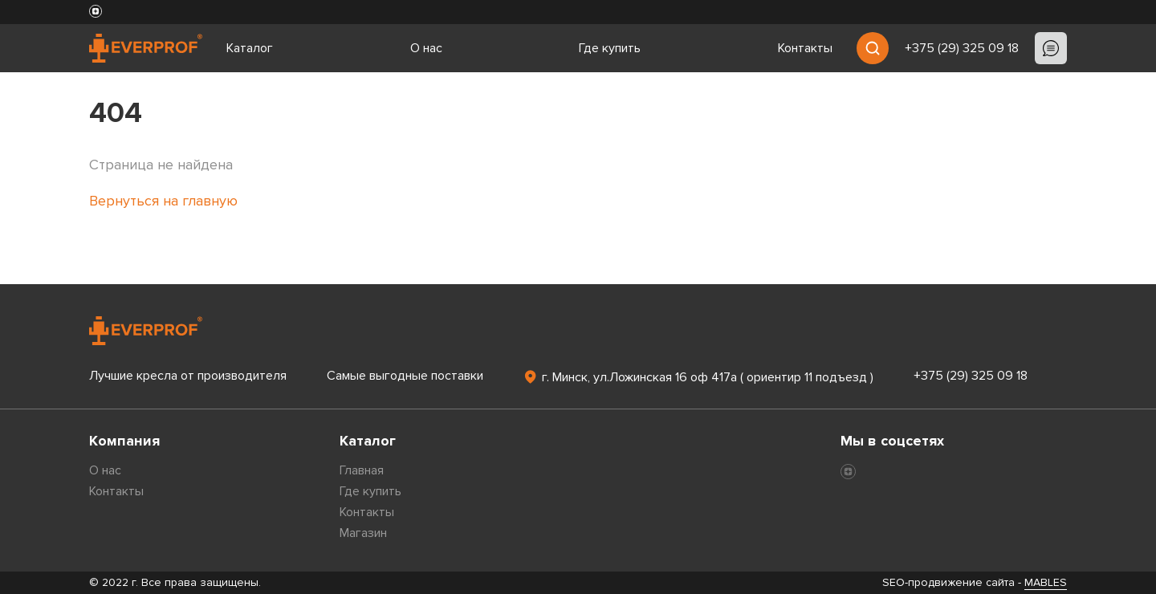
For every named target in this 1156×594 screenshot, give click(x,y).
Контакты (805, 48)
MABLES (1045, 582)
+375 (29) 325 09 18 (962, 48)
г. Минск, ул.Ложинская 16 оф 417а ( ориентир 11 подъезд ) (698, 376)
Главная (362, 470)
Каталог (249, 48)
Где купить (610, 48)
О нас (426, 48)
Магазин (363, 533)
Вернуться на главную (163, 201)
